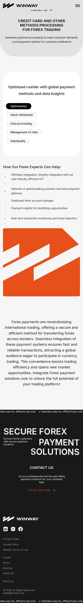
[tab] (18, 106)
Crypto (7, 557)
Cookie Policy (10, 544)
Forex (6, 562)
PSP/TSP (8, 573)
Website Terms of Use (15, 549)
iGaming (7, 568)
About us (8, 581)
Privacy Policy (11, 539)
